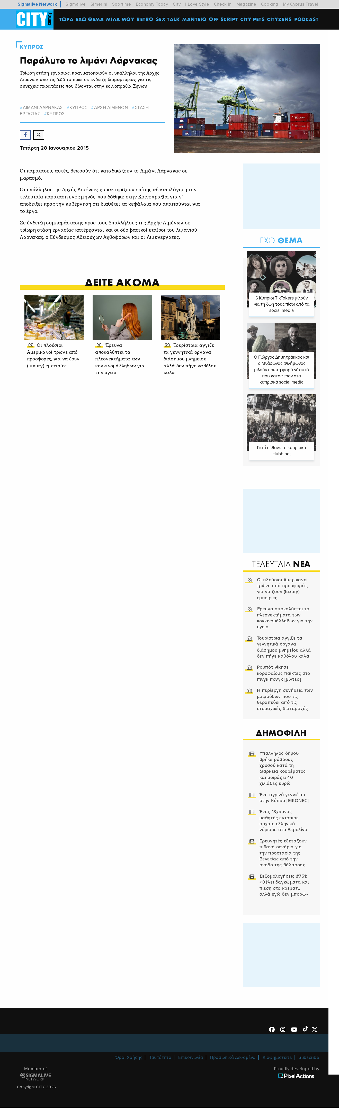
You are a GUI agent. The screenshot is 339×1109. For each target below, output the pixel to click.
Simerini (99, 4)
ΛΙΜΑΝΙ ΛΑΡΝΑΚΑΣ (43, 107)
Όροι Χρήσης (128, 1058)
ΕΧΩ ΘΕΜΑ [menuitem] (90, 19)
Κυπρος (32, 47)
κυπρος (79, 107)
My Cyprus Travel (300, 4)
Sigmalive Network (37, 4)
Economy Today (152, 4)
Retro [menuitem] (145, 19)
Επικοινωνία (190, 1058)
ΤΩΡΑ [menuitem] (66, 19)
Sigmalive (76, 4)
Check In (223, 4)
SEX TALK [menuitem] (168, 19)
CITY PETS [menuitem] (252, 19)
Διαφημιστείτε (277, 1058)
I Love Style (197, 4)
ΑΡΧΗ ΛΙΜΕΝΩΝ (111, 107)
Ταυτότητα (160, 1058)
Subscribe (309, 1058)
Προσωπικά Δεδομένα (233, 1058)
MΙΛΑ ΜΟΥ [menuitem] (120, 19)
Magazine (246, 4)
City (177, 4)
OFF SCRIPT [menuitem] (223, 19)
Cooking (269, 4)
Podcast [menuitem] (307, 19)
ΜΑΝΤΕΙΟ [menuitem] (194, 19)
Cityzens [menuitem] (279, 19)
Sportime (121, 4)
